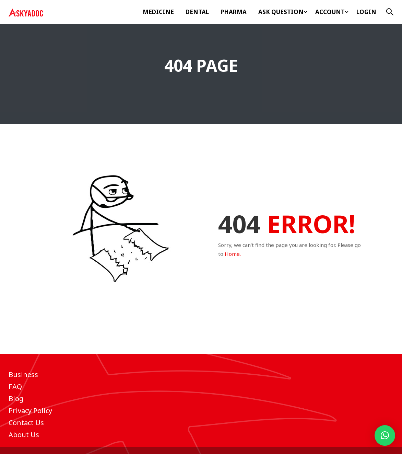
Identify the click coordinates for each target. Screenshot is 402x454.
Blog (16, 398)
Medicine (158, 12)
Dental (197, 12)
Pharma (234, 12)
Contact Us (26, 422)
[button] (385, 435)
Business (23, 374)
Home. (233, 253)
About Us (24, 434)
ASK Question (281, 12)
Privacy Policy (30, 410)
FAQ (15, 386)
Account (330, 12)
